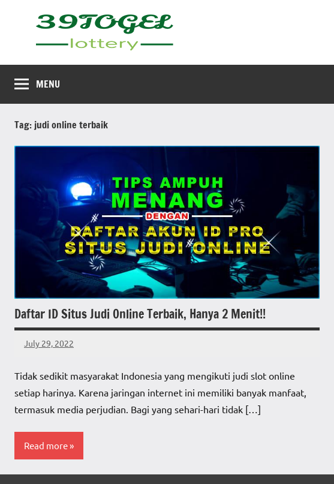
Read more (46, 445)
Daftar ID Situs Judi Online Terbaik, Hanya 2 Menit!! (140, 314)
